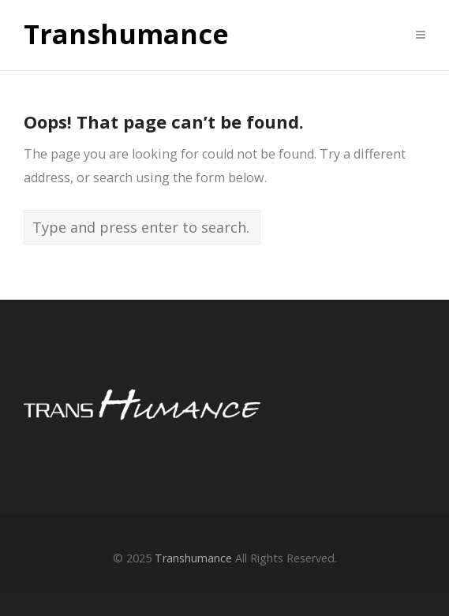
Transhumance (126, 34)
